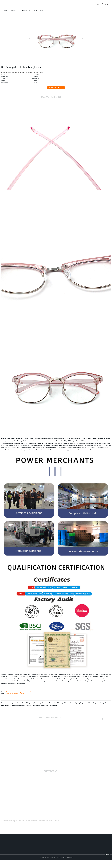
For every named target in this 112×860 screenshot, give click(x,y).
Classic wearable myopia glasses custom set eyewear (21, 692)
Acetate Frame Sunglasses (48, 705)
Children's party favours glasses (43, 703)
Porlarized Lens (35, 705)
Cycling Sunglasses (81, 703)
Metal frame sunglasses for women (20, 705)
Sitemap (70, 857)
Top (107, 854)
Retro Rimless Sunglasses (9, 703)
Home (6, 10)
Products (13, 10)
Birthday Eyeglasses (94, 703)
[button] (92, 4)
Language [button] (105, 4)
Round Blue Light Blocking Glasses (64, 703)
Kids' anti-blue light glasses (25, 703)
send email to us (56, 87)
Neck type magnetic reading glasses (14, 693)
